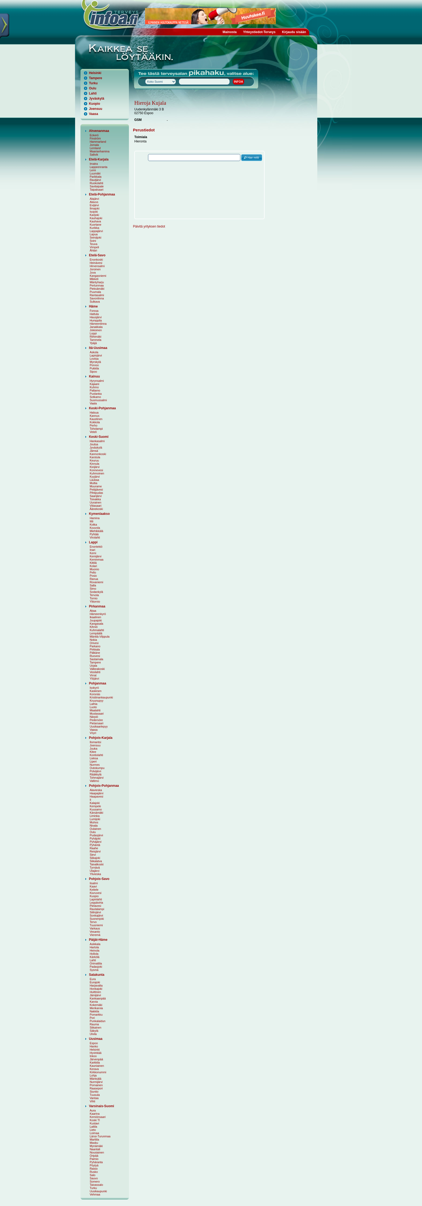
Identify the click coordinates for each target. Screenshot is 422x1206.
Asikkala (95, 944)
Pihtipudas (96, 492)
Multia (93, 483)
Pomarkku (96, 1014)
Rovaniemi (96, 582)
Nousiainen (97, 1152)
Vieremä (95, 934)
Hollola (94, 953)
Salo (92, 1175)
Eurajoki (95, 982)
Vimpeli (94, 247)
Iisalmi (94, 883)
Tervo (93, 922)
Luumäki (95, 173)
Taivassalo (96, 1184)
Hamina (95, 518)
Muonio (94, 569)
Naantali (95, 1149)
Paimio (94, 1158)
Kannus (94, 415)
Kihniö (94, 626)
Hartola (94, 947)
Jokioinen (96, 330)
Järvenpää (96, 1059)
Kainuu (94, 376)
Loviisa (94, 358)
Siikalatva (96, 861)
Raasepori (96, 1088)
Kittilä (93, 562)
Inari (92, 549)
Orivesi (94, 643)
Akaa (93, 610)
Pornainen (96, 1085)
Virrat (93, 675)
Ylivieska (95, 874)
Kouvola (95, 527)
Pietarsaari (96, 723)
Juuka (93, 748)
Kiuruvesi (95, 892)
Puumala (95, 291)
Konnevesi (96, 470)
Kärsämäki (96, 812)
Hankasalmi (97, 441)
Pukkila (94, 368)
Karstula (95, 457)
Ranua (94, 579)
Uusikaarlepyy (99, 726)
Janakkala (96, 326)
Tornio (93, 598)
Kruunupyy (96, 700)
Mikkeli (94, 279)
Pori (92, 1017)
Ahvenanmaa (99, 131)
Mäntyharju (97, 282)
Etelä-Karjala (98, 159)
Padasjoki (96, 966)
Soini (93, 240)
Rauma (94, 1024)
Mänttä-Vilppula (100, 636)
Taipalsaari (96, 189)
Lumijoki (95, 819)
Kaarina (95, 1113)
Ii (90, 799)
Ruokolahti (96, 183)
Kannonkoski (98, 454)
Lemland (95, 148)
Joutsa (94, 444)
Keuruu (94, 460)
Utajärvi (94, 870)
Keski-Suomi (98, 437)
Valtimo (94, 780)
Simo (93, 588)
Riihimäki (95, 336)
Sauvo (94, 1178)
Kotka (93, 524)
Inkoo (93, 1056)
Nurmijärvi (96, 1081)
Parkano (95, 646)
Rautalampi (97, 909)
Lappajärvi (96, 231)
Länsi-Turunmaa (100, 1136)
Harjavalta (96, 985)
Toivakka (95, 499)
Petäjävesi (96, 489)
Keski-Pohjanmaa (102, 408)
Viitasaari (95, 505)
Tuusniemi (96, 925)
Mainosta (230, 32)
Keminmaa (96, 559)
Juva (93, 272)
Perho (93, 425)
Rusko (94, 1171)
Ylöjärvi (94, 678)
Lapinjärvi (96, 355)
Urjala (93, 665)
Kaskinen (95, 691)
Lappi (93, 542)
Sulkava (95, 301)
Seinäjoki (95, 237)
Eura (93, 979)
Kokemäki (96, 1004)
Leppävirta (96, 902)
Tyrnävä (95, 867)
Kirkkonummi (98, 1072)
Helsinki (95, 73)
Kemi (93, 553)
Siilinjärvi (95, 912)
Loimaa (94, 1133)
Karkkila (95, 1062)
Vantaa (94, 1098)
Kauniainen (97, 1065)
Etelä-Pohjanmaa (102, 194)
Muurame (96, 486)
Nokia (93, 639)
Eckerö (94, 135)
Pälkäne (95, 652)
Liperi (93, 761)
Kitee (93, 751)
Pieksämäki (97, 288)
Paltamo (95, 390)
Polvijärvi (95, 771)
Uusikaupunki (98, 1191)
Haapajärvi (96, 793)
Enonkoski (96, 259)
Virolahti (95, 537)
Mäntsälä (95, 1078)
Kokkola (95, 422)
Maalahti (95, 710)
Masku (94, 1142)
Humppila (96, 320)
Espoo (94, 1043)
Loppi (93, 333)
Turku (93, 83)
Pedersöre (96, 720)
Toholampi (96, 428)
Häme (93, 306)
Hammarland (98, 141)
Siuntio (94, 1091)
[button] (251, 157)
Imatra (94, 163)
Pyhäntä (95, 845)
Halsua (94, 412)
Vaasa (93, 114)
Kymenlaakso (99, 514)
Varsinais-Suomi (101, 1106)
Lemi (93, 170)
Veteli (93, 432)
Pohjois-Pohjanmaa (104, 786)
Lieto (93, 1129)
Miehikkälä (96, 531)
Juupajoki (96, 620)
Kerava (94, 1069)
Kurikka (94, 227)
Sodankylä (96, 591)
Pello (93, 572)
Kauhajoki (96, 218)
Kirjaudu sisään (294, 32)
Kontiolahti (96, 755)
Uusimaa (95, 1039)
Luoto (93, 707)
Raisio (94, 1168)
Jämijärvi (95, 995)
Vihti (92, 1101)
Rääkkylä (95, 774)
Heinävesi (96, 262)
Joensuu (95, 109)
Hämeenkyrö (98, 614)
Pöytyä (94, 1165)
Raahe (94, 848)
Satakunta (96, 975)
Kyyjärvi (95, 476)
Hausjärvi (95, 317)
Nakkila (94, 1011)
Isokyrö (94, 687)
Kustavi (94, 1123)
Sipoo (93, 371)
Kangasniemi (98, 275)
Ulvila (93, 1034)
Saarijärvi (95, 496)
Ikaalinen (95, 617)
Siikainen (95, 1027)
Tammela (95, 339)
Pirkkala (95, 649)
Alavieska (96, 790)
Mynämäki (96, 1146)
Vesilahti (95, 672)
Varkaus (95, 928)
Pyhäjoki (95, 838)
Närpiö (94, 716)
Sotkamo (95, 396)
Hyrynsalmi (97, 380)
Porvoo (94, 365)
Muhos (94, 822)
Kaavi (93, 886)
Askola (94, 352)
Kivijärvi (95, 467)
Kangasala (96, 623)
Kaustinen (96, 419)
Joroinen (95, 269)
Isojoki (94, 211)
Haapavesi (96, 796)
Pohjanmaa (97, 683)
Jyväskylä (96, 98)
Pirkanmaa (97, 606)
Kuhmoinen (97, 473)
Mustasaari (97, 713)
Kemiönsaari (97, 1116)
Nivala (94, 825)
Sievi (93, 854)
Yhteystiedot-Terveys (259, 32)
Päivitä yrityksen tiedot (149, 226)
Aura (93, 1110)
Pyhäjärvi (95, 841)
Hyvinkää (95, 1052)
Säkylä (94, 1030)
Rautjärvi (95, 179)
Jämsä (94, 450)
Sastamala (96, 659)
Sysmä (94, 969)
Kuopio (94, 104)
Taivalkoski (97, 864)
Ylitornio (95, 601)
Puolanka (95, 393)
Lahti (93, 93)
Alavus (94, 202)
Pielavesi (95, 905)
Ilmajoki (94, 208)
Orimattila (96, 963)
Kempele (95, 806)
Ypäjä (93, 343)
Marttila (94, 1139)
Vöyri (93, 733)
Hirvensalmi (97, 266)
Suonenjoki (97, 918)
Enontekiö (96, 546)
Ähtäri (93, 250)
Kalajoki (95, 803)
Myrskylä (95, 361)
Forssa (94, 310)
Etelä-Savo (97, 255)
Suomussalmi (98, 400)
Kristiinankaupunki (101, 697)
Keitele (94, 889)
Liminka (95, 815)
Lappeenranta (98, 167)
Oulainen (95, 828)
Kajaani (94, 384)
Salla (93, 585)
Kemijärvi (95, 556)
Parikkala (95, 176)
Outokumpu (97, 768)
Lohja (93, 1075)
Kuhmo (94, 387)
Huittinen (95, 992)
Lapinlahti (96, 899)
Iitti (91, 521)
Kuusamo (96, 809)
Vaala (93, 403)
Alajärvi (94, 198)
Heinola (94, 950)
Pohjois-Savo (99, 879)
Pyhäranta (96, 1162)
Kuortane (95, 224)
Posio (93, 575)
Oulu (92, 88)
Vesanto (95, 931)
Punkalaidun (97, 1021)
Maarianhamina (99, 151)
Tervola (94, 595)
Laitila (93, 1126)
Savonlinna (97, 298)
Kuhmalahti (97, 630)
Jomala (94, 144)
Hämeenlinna (98, 323)
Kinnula (94, 463)
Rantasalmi (97, 295)
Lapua (94, 234)
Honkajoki (96, 988)
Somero (95, 1181)
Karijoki (94, 214)
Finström (95, 138)
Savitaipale (97, 186)
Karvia (94, 1001)
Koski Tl (95, 1120)
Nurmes (95, 764)
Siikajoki (95, 857)
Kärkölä (94, 957)
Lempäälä (96, 633)
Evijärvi (94, 205)
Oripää (94, 1155)
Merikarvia (96, 1008)
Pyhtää (94, 534)
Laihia (93, 703)
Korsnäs (95, 694)
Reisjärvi (95, 851)
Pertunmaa (97, 285)
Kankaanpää (98, 998)
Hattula (94, 314)
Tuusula (95, 1094)
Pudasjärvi (96, 835)
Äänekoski (96, 509)
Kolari (93, 566)
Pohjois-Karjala (100, 738)
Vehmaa (95, 1194)
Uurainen (95, 502)
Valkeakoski (97, 668)
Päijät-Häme (98, 940)
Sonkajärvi (96, 915)
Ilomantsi (95, 742)
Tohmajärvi (97, 777)
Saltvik (94, 154)
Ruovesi (95, 656)
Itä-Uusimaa (98, 348)
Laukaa (94, 479)
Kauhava (95, 221)
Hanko (94, 1046)
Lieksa (94, 758)
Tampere (95, 78)
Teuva (93, 244)
